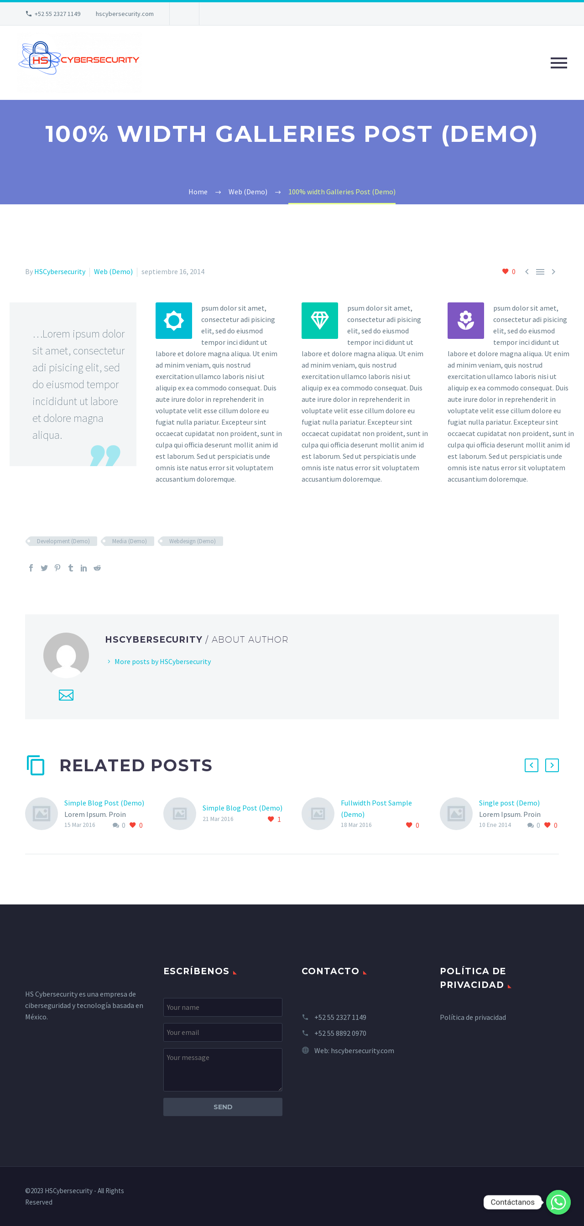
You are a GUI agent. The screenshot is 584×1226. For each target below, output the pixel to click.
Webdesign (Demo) (192, 541)
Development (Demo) (63, 541)
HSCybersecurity (59, 271)
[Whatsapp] (558, 1202)
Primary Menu (559, 62)
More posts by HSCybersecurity (163, 661)
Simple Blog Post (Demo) (104, 802)
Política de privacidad (473, 1017)
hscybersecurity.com (125, 14)
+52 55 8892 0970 (340, 1033)
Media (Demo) (129, 541)
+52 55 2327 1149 (57, 14)
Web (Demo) (113, 271)
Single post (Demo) (509, 802)
